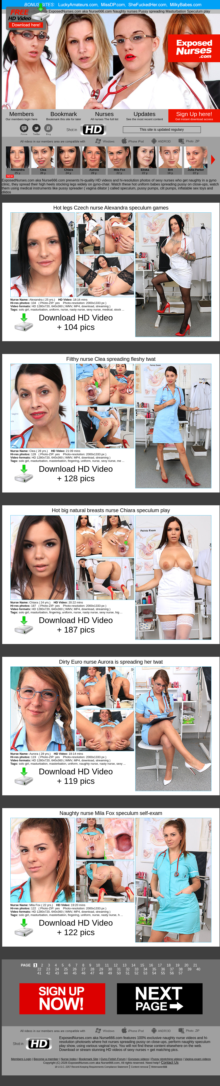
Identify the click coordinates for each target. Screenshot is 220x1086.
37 (172, 969)
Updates (144, 114)
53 (145, 973)
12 (116, 965)
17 (160, 965)
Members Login (21, 1059)
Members (21, 114)
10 (98, 965)
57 (181, 973)
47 (92, 973)
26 (75, 969)
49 (110, 973)
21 (195, 965)
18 (169, 965)
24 (57, 969)
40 (198, 969)
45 (75, 973)
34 (145, 969)
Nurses (104, 114)
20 (186, 965)
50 (119, 973)
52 (137, 973)
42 (48, 973)
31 (119, 969)
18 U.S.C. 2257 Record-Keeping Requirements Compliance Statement (91, 1066)
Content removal (139, 1066)
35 (154, 969)
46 (83, 973)
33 (137, 969)
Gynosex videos (138, 1059)
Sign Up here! (194, 114)
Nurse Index (69, 1059)
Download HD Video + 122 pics (76, 927)
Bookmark (64, 114)
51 (128, 973)
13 (124, 965)
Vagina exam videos (197, 1059)
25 (66, 969)
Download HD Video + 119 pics (76, 776)
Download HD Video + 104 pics (76, 322)
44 (66, 973)
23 (48, 969)
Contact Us (170, 1062)
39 (190, 969)
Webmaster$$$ (159, 1066)
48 (101, 973)
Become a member (46, 1059)
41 (39, 973)
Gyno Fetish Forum (113, 1059)
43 (57, 973)
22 (39, 969)
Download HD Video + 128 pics (76, 473)
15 (142, 965)
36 (163, 969)
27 (83, 969)
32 (128, 969)
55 (163, 973)
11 (107, 965)
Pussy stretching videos (166, 1059)
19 (178, 965)
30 (110, 969)
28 (92, 969)
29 (101, 969)
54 (154, 973)
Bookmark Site (88, 1059)
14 (133, 965)
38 (181, 969)
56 (172, 973)
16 (151, 965)
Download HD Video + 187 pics (76, 625)
